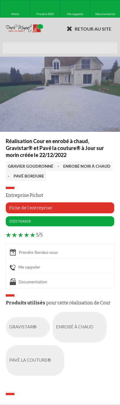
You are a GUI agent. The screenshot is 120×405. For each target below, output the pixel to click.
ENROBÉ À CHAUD (81, 327)
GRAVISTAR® (29, 327)
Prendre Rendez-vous (34, 252)
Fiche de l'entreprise (30, 207)
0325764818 (20, 221)
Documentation (28, 281)
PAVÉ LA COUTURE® (36, 360)
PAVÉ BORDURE (29, 175)
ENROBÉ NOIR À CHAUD (86, 166)
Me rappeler (25, 267)
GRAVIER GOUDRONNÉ (30, 166)
